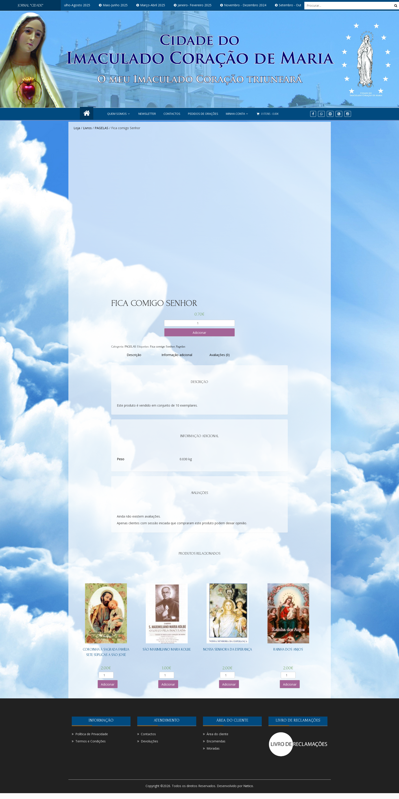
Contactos (172, 114)
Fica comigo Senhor (162, 346)
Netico (248, 786)
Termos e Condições (90, 741)
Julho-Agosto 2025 (81, 5)
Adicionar (199, 332)
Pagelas (180, 346)
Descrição (134, 355)
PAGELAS (101, 128)
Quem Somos (119, 114)
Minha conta (237, 114)
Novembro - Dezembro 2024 (250, 5)
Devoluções (149, 741)
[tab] (134, 354)
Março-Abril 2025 (157, 5)
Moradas (213, 748)
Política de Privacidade (91, 734)
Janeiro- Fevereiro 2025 (199, 5)
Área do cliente (217, 734)
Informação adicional (176, 355)
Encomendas (216, 741)
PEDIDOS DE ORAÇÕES (203, 114)
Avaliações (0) (219, 355)
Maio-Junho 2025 (120, 5)
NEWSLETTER (147, 114)
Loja (77, 128)
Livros (87, 128)
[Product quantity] (199, 323)
